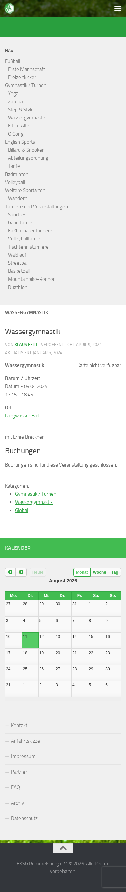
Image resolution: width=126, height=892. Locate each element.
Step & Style (21, 110)
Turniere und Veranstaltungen (36, 206)
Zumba (15, 102)
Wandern (17, 198)
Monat (82, 572)
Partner (19, 772)
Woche (99, 572)
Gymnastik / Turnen (25, 85)
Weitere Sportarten (25, 190)
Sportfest (18, 215)
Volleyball (15, 182)
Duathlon (17, 287)
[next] (20, 572)
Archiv (17, 803)
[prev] (10, 572)
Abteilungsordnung (28, 158)
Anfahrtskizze (25, 741)
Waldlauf (17, 255)
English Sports (20, 142)
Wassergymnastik (27, 118)
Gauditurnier (21, 223)
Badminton (16, 174)
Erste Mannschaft (26, 69)
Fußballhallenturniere (30, 231)
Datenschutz (24, 818)
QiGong (16, 134)
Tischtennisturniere (28, 247)
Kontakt (19, 725)
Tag (114, 572)
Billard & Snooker (26, 150)
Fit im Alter (19, 126)
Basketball (19, 271)
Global (21, 510)
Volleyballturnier (25, 239)
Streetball (18, 263)
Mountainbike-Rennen (32, 279)
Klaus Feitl (26, 344)
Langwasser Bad (22, 416)
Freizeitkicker (22, 77)
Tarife (14, 166)
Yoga (13, 93)
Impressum (23, 756)
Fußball (12, 61)
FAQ (15, 787)
